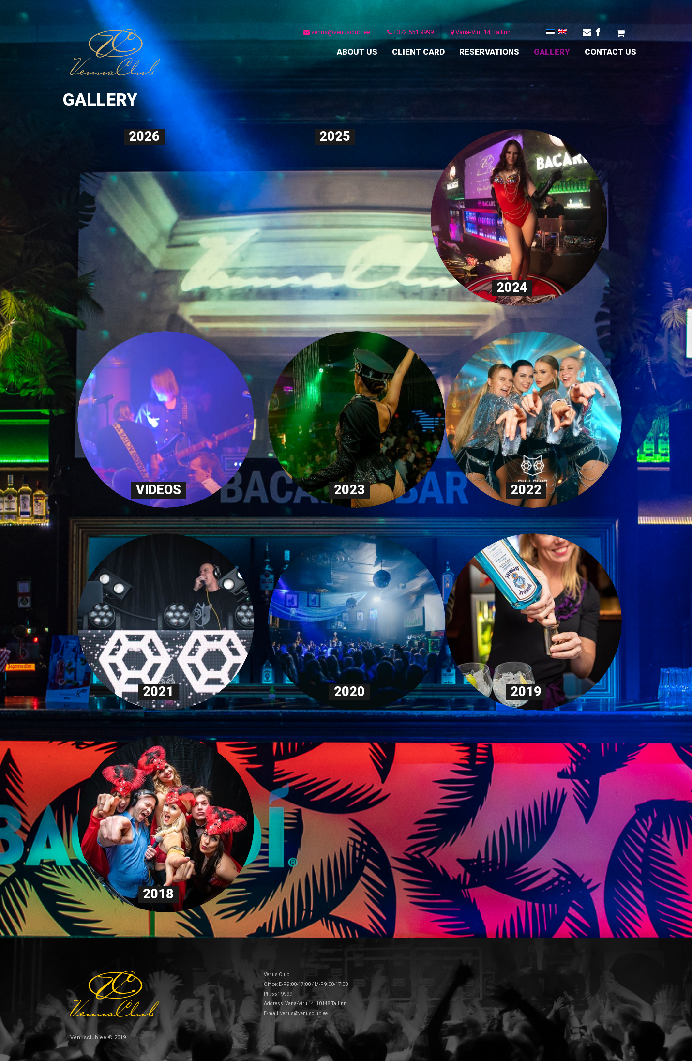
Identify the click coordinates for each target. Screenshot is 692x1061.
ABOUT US (357, 52)
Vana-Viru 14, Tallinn (479, 33)
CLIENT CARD (418, 52)
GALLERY (552, 52)
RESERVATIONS (489, 52)
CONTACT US (610, 52)
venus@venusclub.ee (334, 33)
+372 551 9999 (408, 33)
